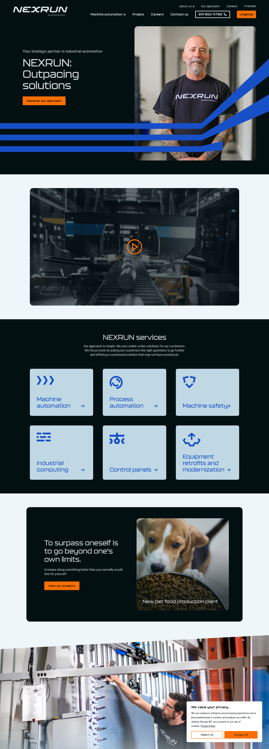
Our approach (210, 6)
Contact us (179, 14)
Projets (138, 14)
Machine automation (106, 14)
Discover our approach (44, 100)
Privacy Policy (208, 726)
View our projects (61, 585)
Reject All (207, 734)
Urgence (246, 14)
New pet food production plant (180, 601)
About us (185, 6)
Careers (232, 6)
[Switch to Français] (250, 6)
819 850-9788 (210, 14)
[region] (224, 721)
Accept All (241, 734)
